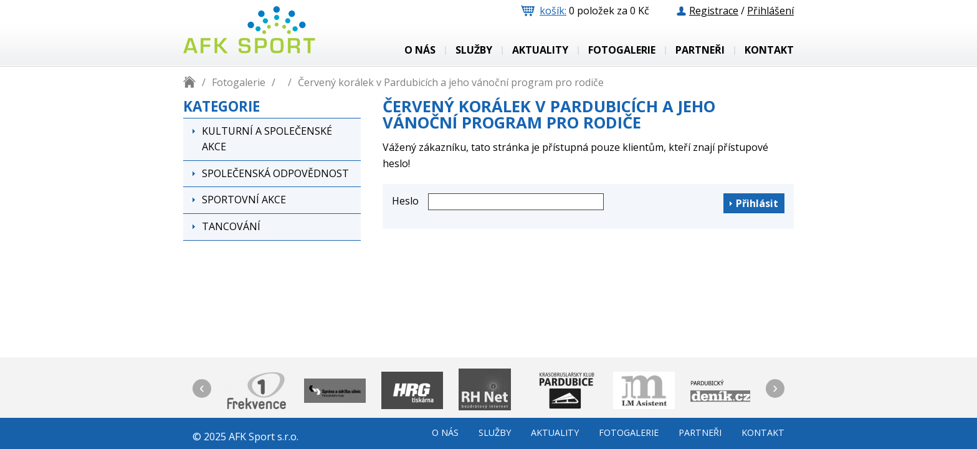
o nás (420, 50)
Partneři (700, 50)
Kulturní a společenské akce (267, 139)
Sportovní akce (244, 199)
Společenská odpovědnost (275, 173)
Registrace (713, 10)
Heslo (405, 201)
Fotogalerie (621, 50)
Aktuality (540, 50)
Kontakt (769, 50)
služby (473, 50)
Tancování (231, 226)
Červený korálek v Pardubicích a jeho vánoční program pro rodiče (451, 82)
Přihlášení (770, 10)
